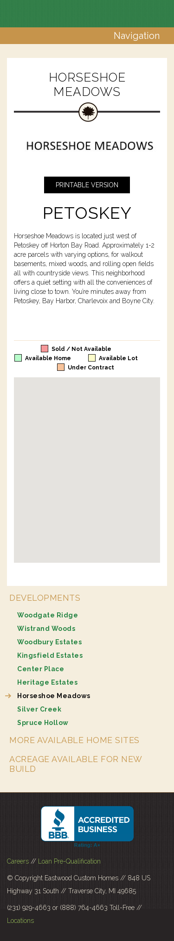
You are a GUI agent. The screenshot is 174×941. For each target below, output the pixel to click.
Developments (44, 598)
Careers (18, 861)
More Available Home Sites (74, 740)
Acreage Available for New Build (75, 764)
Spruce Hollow (43, 722)
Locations (20, 920)
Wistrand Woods (46, 628)
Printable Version (87, 185)
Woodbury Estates (49, 642)
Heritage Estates (47, 682)
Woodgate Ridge (47, 615)
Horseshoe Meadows (53, 695)
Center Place (40, 669)
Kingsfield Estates (50, 655)
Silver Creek (39, 709)
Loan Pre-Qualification (69, 861)
